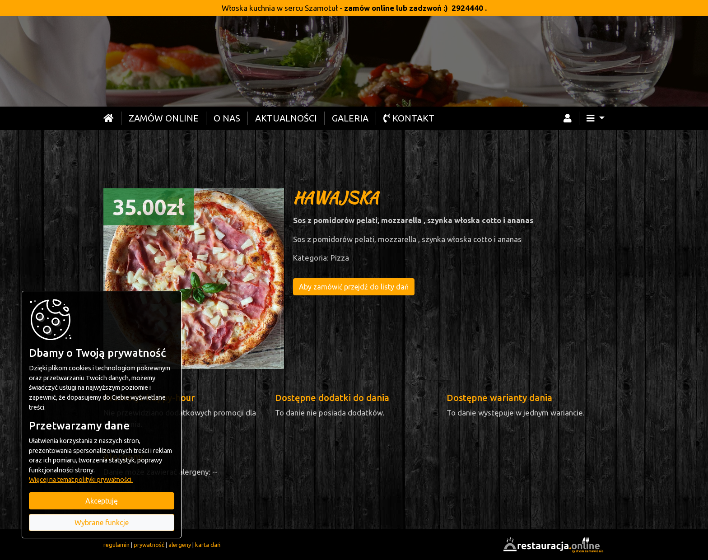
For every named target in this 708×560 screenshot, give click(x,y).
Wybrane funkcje (102, 522)
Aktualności (286, 118)
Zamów (164, 118)
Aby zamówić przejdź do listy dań (354, 287)
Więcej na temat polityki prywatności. (81, 479)
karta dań (207, 544)
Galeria (350, 118)
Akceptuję (101, 501)
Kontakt (408, 118)
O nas (227, 118)
